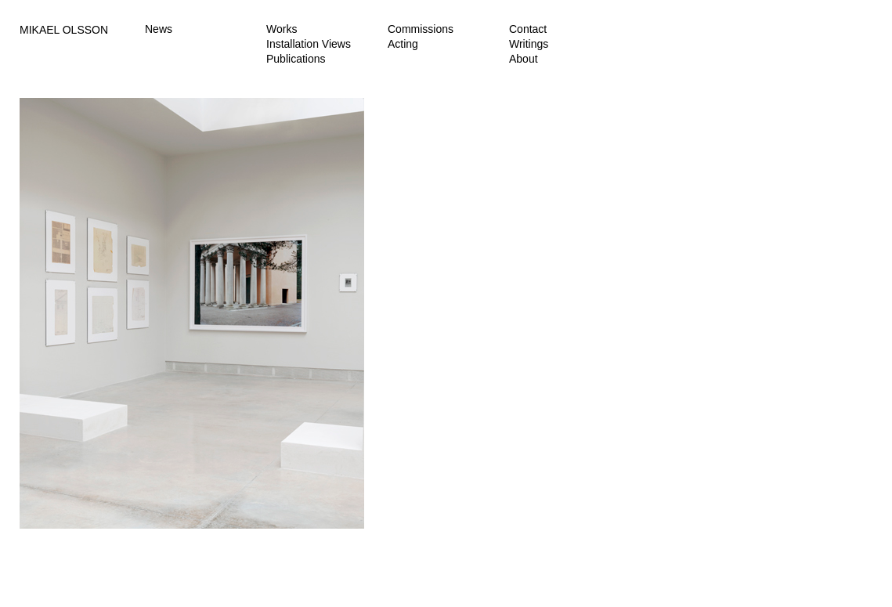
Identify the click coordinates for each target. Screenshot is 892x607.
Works (281, 29)
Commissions (420, 29)
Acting (403, 44)
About (523, 58)
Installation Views (308, 44)
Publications (296, 58)
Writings (528, 44)
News (158, 29)
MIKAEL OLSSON (64, 29)
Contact (528, 29)
